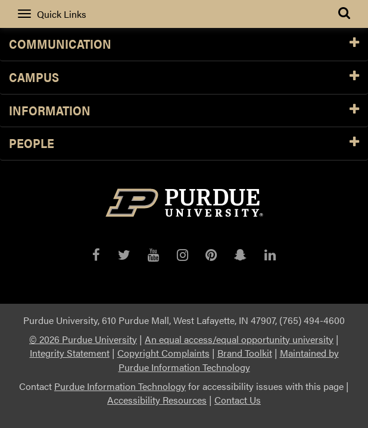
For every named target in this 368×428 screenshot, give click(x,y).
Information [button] (184, 110)
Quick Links (52, 14)
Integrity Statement (70, 353)
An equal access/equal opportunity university (239, 339)
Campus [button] (184, 77)
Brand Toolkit (244, 353)
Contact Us (237, 400)
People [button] (184, 143)
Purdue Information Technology (120, 386)
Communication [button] (184, 44)
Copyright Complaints (163, 353)
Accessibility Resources (157, 400)
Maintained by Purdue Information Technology (228, 360)
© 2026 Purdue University (83, 339)
